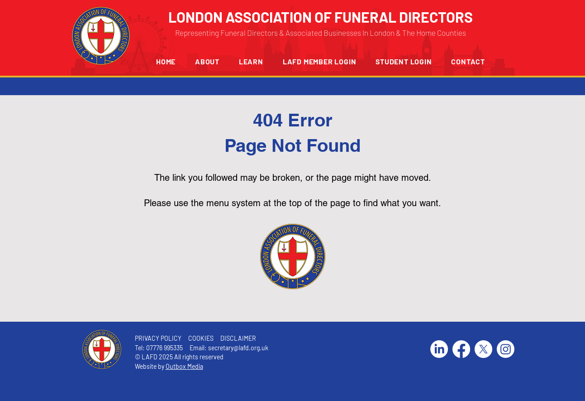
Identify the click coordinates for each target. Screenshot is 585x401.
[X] (483, 349)
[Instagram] (505, 349)
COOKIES (200, 338)
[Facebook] (461, 349)
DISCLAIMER (238, 338)
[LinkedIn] (439, 349)
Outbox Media (184, 366)
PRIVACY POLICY (158, 338)
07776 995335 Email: (177, 348)
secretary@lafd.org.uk (238, 348)
